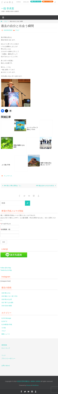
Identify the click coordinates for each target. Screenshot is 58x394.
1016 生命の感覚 (6, 305)
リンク (3, 355)
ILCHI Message (6, 318)
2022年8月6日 (8, 30)
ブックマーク (8, 176)
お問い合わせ (37, 1)
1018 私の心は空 (6, 299)
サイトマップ (5, 348)
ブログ (5, 21)
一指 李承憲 (7, 8)
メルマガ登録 (48, 1)
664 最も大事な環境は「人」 (12, 185)
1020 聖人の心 (5, 293)
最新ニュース (5, 334)
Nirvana (28, 385)
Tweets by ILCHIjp (6, 270)
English (26, 2)
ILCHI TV (4, 321)
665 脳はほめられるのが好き (46, 185)
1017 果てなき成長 (7, 302)
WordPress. (35, 385)
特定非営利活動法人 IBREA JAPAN (28, 381)
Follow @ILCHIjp (5, 268)
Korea (18, 2)
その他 (3, 328)
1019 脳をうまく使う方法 (9, 296)
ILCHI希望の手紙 (6, 324)
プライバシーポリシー (8, 358)
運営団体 (4, 345)
